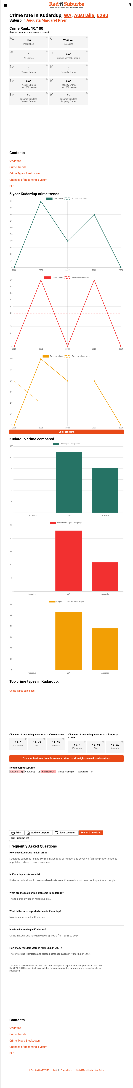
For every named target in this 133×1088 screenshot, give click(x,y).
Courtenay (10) (32, 786)
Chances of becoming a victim (28, 179)
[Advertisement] (66, 129)
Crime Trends (17, 167)
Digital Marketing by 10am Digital (90, 1085)
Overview (15, 160)
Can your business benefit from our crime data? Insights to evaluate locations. (67, 773)
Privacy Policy (66, 1085)
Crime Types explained (22, 691)
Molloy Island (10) (66, 786)
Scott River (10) (85, 786)
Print (18, 847)
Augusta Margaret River (47, 20)
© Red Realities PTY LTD (39, 1085)
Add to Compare (40, 847)
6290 (102, 15)
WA (68, 15)
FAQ (11, 186)
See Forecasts (66, 432)
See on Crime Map (91, 847)
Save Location (67, 847)
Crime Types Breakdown (24, 173)
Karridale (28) (48, 786)
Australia (84, 15)
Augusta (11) (16, 786)
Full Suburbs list (20, 852)
